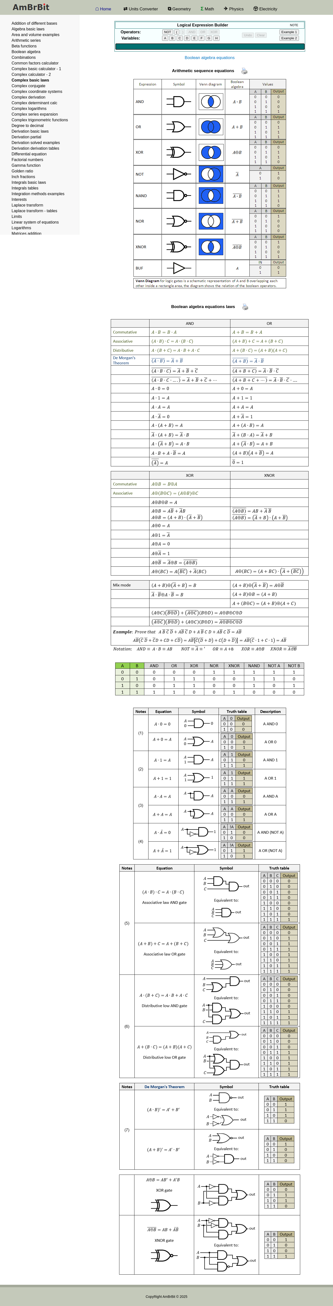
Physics (233, 11)
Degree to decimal (28, 126)
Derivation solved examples (36, 143)
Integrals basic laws (29, 182)
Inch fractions (23, 177)
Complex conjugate (28, 86)
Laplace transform (27, 205)
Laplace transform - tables (34, 211)
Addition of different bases (34, 23)
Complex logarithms (29, 108)
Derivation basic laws (30, 131)
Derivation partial (26, 137)
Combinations (24, 57)
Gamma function (26, 165)
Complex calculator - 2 (31, 74)
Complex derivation (28, 97)
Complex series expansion (35, 114)
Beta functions (24, 46)
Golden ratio (22, 171)
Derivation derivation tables (35, 148)
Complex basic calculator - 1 (36, 69)
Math (207, 11)
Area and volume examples (35, 35)
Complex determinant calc (34, 103)
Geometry (179, 11)
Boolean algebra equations (210, 57)
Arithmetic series (26, 40)
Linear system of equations (35, 222)
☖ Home (103, 9)
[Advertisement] (303, 221)
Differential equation (29, 154)
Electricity (265, 11)
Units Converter (140, 11)
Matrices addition (26, 233)
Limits (17, 216)
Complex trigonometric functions (40, 120)
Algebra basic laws (28, 29)
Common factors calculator (35, 63)
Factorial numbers (27, 160)
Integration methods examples (38, 194)
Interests (19, 199)
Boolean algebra (26, 52)
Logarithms (21, 228)
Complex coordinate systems (37, 91)
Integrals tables (25, 188)
